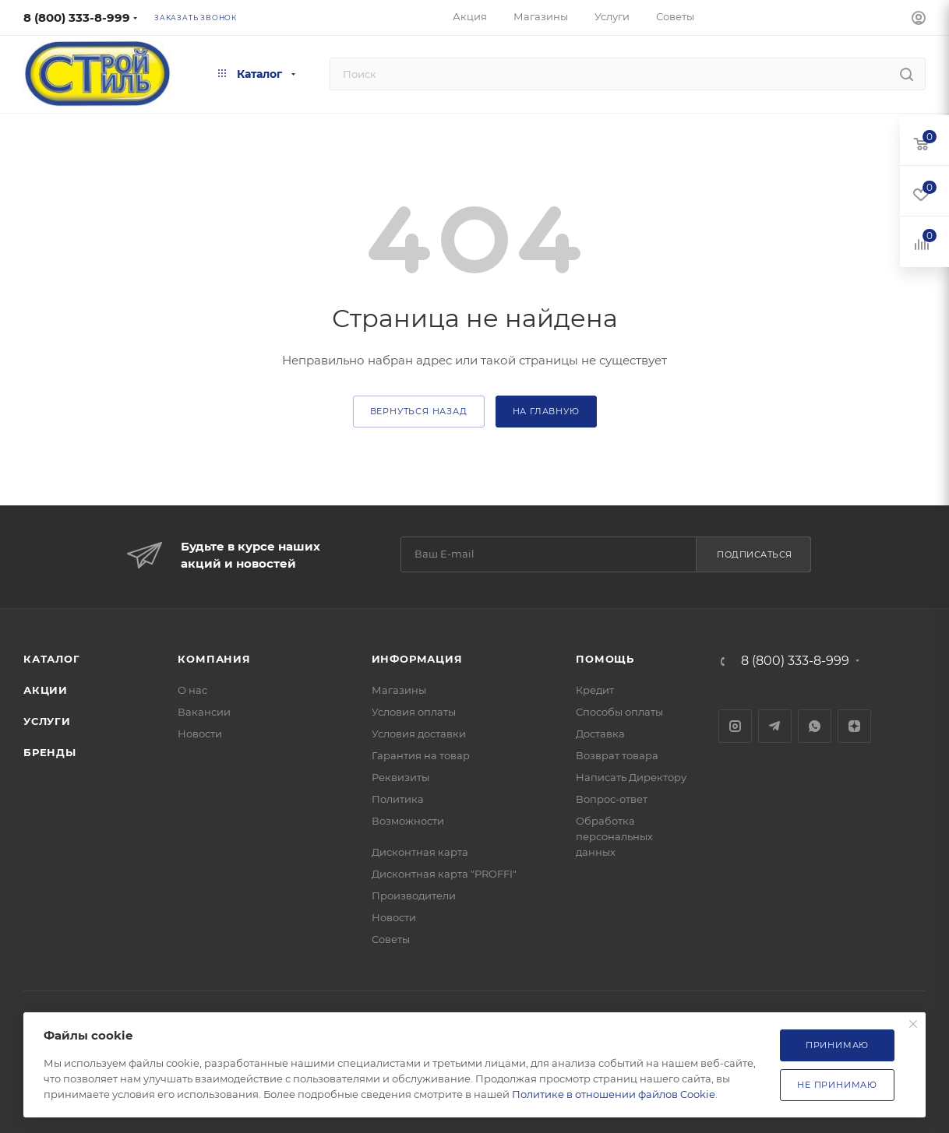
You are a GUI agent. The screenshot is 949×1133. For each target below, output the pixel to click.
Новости (200, 733)
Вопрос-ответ (611, 799)
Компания (214, 659)
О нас (192, 690)
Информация (417, 659)
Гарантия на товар (421, 755)
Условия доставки (419, 733)
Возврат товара (617, 755)
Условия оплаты (414, 711)
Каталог (51, 659)
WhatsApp (814, 726)
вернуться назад (418, 411)
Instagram (735, 726)
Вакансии (204, 711)
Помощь (605, 659)
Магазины (399, 690)
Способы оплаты (619, 711)
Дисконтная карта (420, 852)
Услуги (47, 721)
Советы (391, 939)
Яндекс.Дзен (854, 726)
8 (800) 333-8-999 (76, 17)
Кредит (595, 690)
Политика (398, 799)
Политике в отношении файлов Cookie (613, 1094)
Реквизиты (400, 777)
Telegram (775, 726)
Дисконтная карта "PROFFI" (444, 873)
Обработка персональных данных (614, 836)
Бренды (49, 752)
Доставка (600, 733)
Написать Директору (631, 777)
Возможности (408, 821)
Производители (414, 895)
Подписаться (754, 554)
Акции (45, 690)
